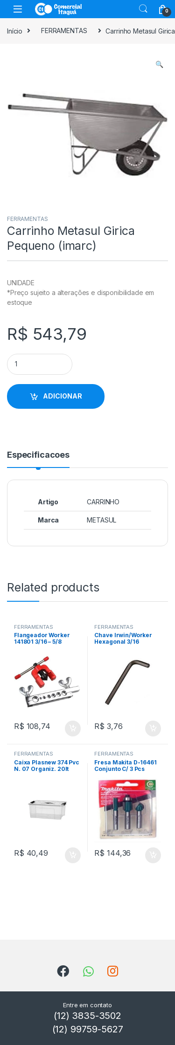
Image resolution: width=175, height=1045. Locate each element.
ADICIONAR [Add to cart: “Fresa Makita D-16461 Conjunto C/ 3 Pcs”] (153, 855)
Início (14, 30)
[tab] (38, 459)
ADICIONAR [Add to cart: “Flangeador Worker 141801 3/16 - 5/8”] (73, 728)
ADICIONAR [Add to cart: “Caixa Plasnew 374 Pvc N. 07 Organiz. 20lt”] (73, 855)
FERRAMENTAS (64, 30)
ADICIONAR (62, 396)
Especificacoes (38, 455)
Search (143, 9)
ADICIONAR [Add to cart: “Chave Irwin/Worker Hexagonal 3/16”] (153, 728)
